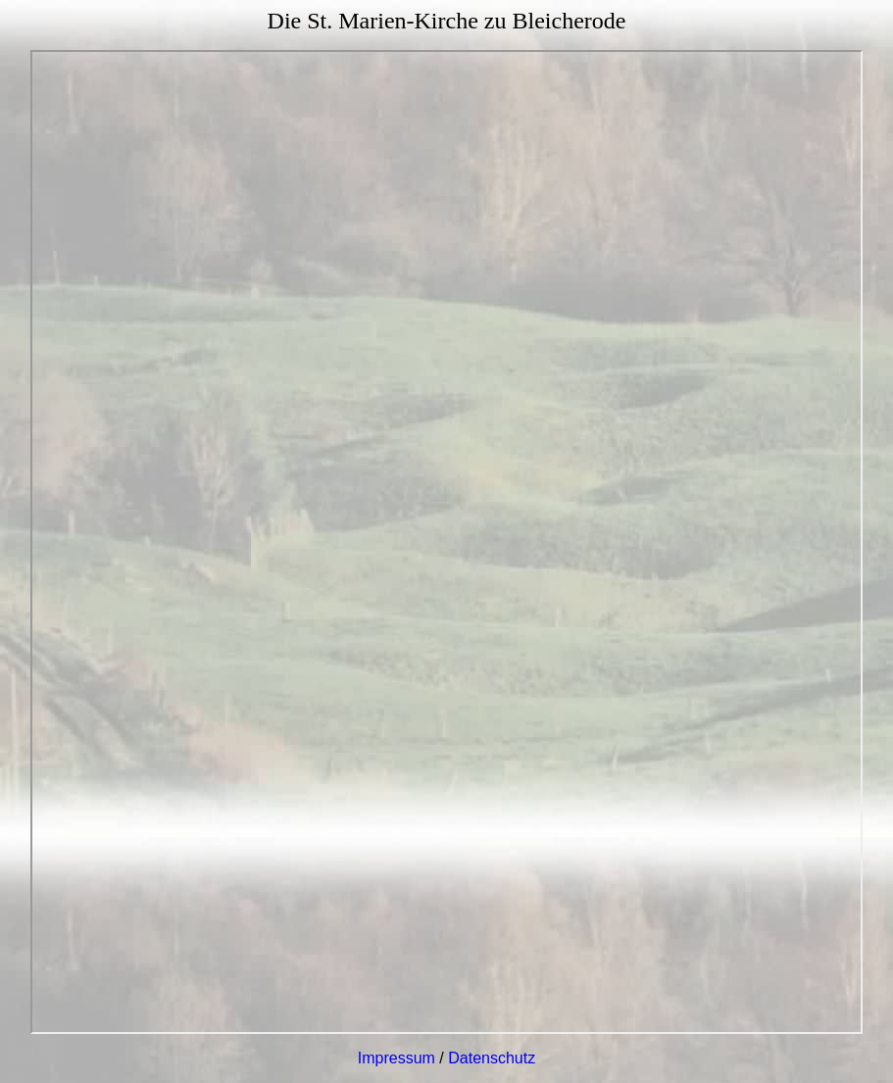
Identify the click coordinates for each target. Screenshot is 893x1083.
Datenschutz (491, 1058)
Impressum (396, 1058)
